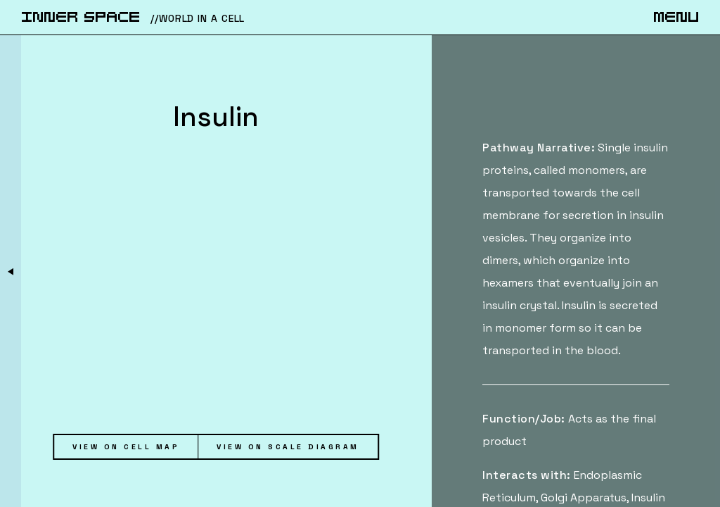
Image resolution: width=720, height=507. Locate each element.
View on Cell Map (125, 446)
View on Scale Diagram (288, 446)
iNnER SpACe (80, 18)
